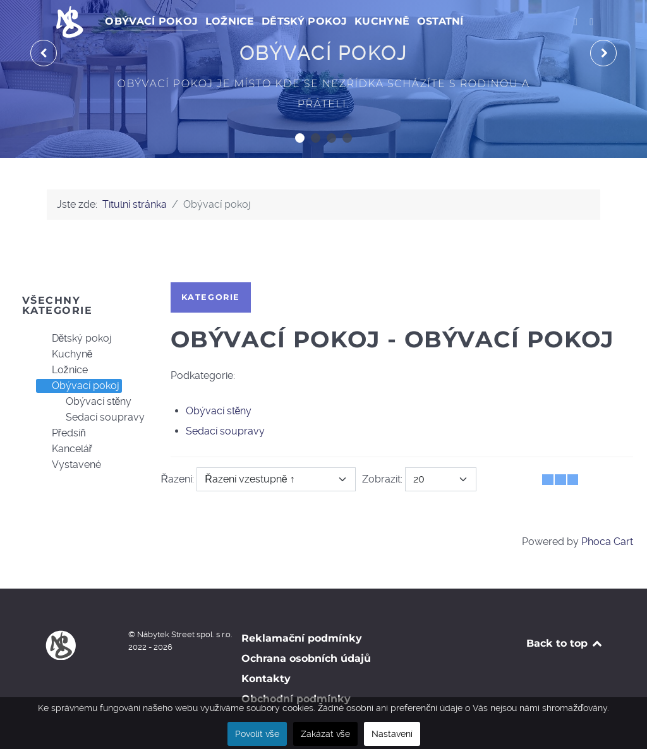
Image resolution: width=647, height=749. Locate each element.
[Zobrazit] (440, 479)
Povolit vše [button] (257, 734)
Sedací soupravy (98, 417)
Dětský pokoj (74, 338)
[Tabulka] (547, 479)
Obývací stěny (91, 402)
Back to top (565, 643)
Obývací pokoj (78, 386)
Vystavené (69, 465)
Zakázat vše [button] (325, 734)
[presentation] (43, 53)
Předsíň (61, 433)
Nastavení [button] (392, 734)
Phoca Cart (607, 542)
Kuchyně (65, 354)
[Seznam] (572, 479)
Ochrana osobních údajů (306, 658)
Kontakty (266, 679)
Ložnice (62, 370)
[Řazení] (276, 479)
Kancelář (64, 449)
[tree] (81, 402)
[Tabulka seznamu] (560, 479)
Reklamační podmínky (301, 638)
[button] (300, 138)
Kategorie (210, 297)
